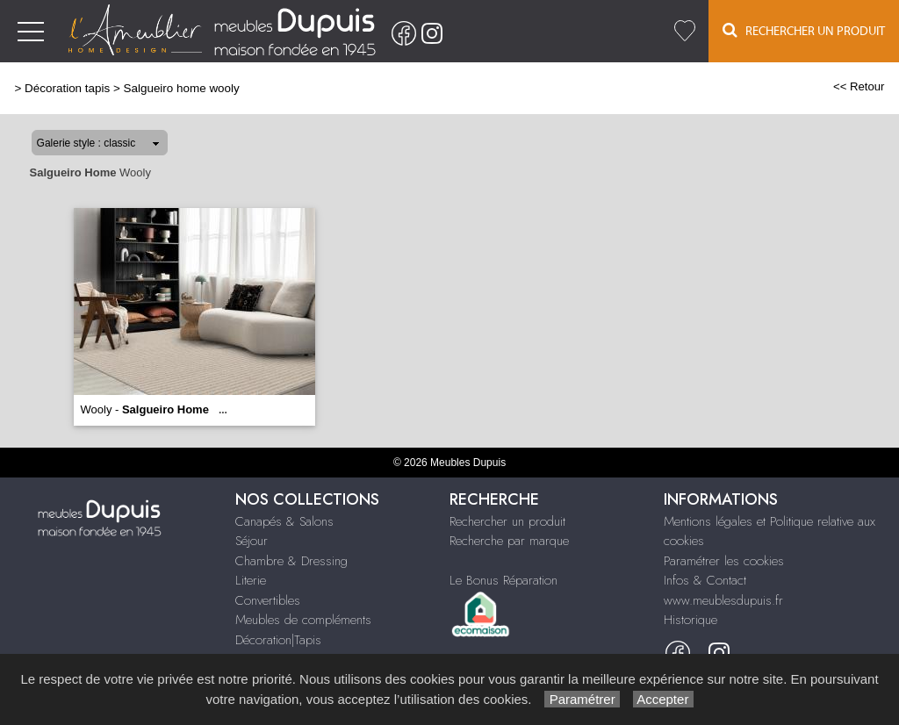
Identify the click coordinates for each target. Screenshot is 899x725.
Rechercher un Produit (804, 30)
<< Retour (859, 86)
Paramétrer (581, 699)
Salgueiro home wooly (182, 88)
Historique (690, 619)
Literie (250, 580)
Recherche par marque (509, 540)
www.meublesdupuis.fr (723, 600)
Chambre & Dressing (291, 561)
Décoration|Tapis (278, 640)
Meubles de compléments (303, 619)
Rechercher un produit (507, 521)
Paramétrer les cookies (724, 561)
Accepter (663, 699)
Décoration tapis (67, 88)
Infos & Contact (705, 580)
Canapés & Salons (284, 521)
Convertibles (267, 600)
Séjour (251, 540)
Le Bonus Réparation (503, 580)
